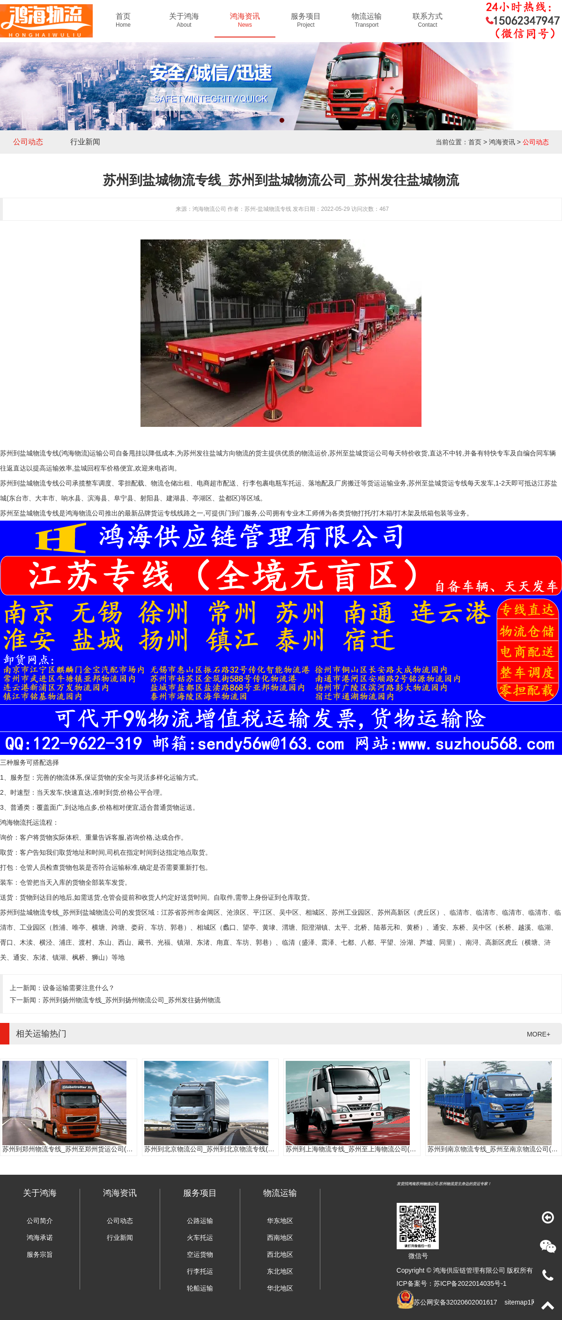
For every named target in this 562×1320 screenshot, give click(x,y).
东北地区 (280, 1271)
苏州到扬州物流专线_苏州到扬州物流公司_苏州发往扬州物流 (132, 1000)
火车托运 (200, 1237)
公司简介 (40, 1220)
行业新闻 (85, 142)
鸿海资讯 (502, 142)
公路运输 (200, 1220)
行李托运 (200, 1271)
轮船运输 (200, 1288)
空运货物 (200, 1254)
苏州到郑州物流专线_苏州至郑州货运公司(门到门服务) (81, 1149)
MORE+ (538, 1034)
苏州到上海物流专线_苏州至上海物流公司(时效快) (358, 1149)
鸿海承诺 (40, 1237)
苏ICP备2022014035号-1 (470, 1283)
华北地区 (280, 1288)
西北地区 (280, 1254)
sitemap (515, 1302)
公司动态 (28, 142)
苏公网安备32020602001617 (455, 1302)
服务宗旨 (40, 1254)
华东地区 (280, 1220)
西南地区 (280, 1237)
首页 (474, 142)
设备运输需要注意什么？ (79, 988)
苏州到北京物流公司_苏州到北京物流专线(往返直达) (220, 1149)
